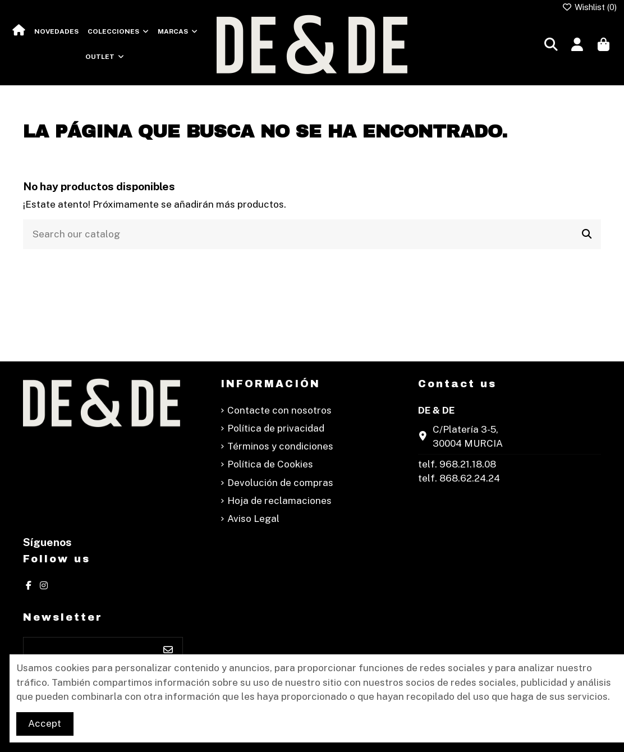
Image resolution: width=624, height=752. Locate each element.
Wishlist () (589, 7)
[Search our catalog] (586, 234)
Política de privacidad (275, 428)
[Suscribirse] (168, 650)
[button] (118, 31)
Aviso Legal (253, 518)
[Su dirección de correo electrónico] (89, 650)
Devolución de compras (280, 482)
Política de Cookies (270, 464)
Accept (44, 723)
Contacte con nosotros (279, 410)
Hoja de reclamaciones (279, 500)
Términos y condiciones (280, 446)
